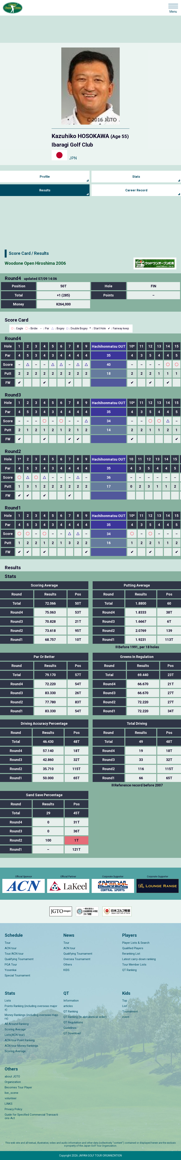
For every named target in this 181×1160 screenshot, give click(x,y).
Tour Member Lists (134, 964)
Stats (136, 177)
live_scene (11, 1093)
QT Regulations (73, 1022)
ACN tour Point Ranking (20, 1040)
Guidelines (69, 1028)
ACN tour (11, 948)
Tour (8, 943)
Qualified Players (132, 948)
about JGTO (12, 1076)
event (125, 1017)
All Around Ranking (17, 1024)
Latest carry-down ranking (139, 959)
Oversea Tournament (76, 959)
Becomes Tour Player (18, 1087)
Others (67, 964)
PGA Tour (11, 964)
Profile (45, 177)
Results (44, 190)
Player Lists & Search (135, 943)
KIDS (66, 970)
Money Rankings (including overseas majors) (31, 1016)
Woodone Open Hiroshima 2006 (35, 263)
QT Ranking (129, 970)
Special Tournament (17, 975)
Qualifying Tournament (19, 959)
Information (71, 1000)
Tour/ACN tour (14, 953)
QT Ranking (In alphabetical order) (84, 1017)
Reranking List (131, 953)
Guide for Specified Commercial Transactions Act (31, 1116)
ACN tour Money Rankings (21, 1045)
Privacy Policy (13, 1109)
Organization (13, 1082)
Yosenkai (10, 970)
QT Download (72, 1033)
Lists (8, 1000)
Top (124, 1000)
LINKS (8, 1103)
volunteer (11, 1098)
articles (68, 1006)
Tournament (130, 1011)
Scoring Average (15, 1029)
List (124, 1006)
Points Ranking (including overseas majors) (31, 1007)
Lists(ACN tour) (15, 1035)
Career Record (136, 190)
